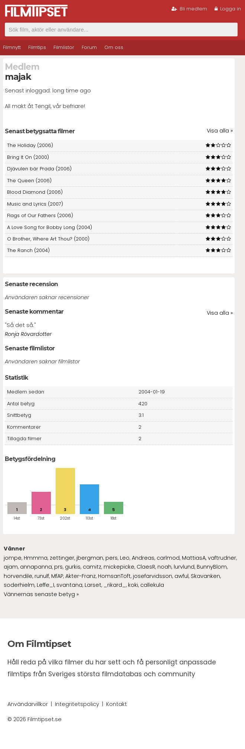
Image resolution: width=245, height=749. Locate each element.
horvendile (18, 576)
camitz (92, 566)
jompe (13, 558)
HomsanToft (114, 576)
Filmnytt (12, 47)
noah (164, 566)
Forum (89, 47)
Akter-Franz (80, 576)
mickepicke (119, 566)
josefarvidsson (152, 576)
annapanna (36, 566)
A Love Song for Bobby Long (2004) (49, 227)
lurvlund (184, 566)
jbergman (89, 558)
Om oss (113, 47)
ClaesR (146, 566)
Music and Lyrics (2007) (35, 203)
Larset (93, 585)
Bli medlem (189, 8)
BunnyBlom (212, 566)
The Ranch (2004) (28, 250)
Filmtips (37, 47)
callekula (152, 585)
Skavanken (205, 576)
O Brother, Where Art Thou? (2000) (48, 238)
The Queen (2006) (29, 180)
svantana (69, 585)
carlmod (168, 558)
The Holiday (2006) (30, 145)
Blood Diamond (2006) (35, 192)
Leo (125, 558)
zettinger (62, 558)
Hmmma (36, 558)
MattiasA (194, 558)
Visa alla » (220, 130)
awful (181, 576)
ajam (11, 566)
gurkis (73, 566)
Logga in (228, 8)
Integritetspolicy (77, 704)
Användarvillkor (27, 704)
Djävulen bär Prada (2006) (39, 168)
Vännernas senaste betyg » (41, 594)
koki (133, 585)
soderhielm (19, 585)
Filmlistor (63, 47)
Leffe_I (45, 585)
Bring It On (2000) (28, 157)
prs (58, 566)
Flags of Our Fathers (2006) (40, 215)
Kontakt (116, 704)
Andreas (143, 558)
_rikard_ (115, 585)
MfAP (57, 576)
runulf (42, 576)
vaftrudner (222, 558)
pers (111, 558)
